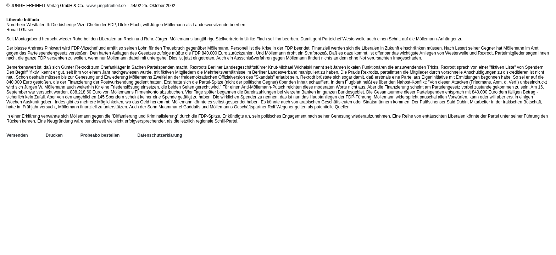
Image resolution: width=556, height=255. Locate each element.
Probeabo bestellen (100, 135)
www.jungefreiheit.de (106, 5)
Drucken (54, 135)
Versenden (17, 135)
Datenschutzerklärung (159, 135)
